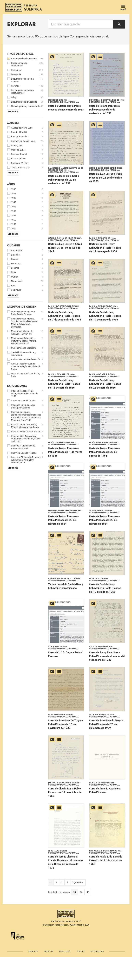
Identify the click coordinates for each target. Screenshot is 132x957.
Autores (13, 123)
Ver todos (13, 111)
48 (88, 892)
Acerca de (33, 951)
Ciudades (13, 246)
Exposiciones (17, 386)
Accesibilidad (97, 951)
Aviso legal (65, 951)
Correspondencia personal (89, 36)
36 (81, 892)
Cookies (80, 951)
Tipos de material (20, 54)
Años (11, 184)
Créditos (48, 951)
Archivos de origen (22, 307)
